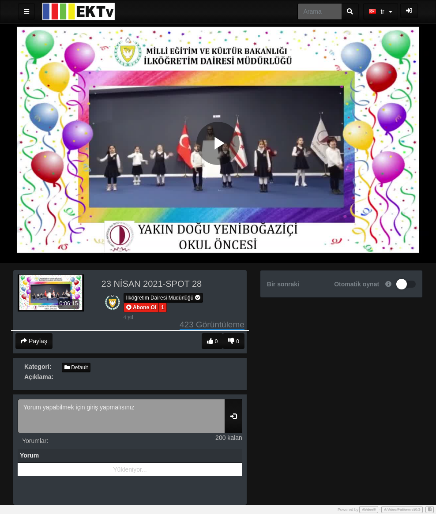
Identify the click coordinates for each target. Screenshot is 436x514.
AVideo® (369, 509)
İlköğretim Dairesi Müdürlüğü (163, 298)
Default (76, 367)
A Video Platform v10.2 (402, 509)
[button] (141, 307)
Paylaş (34, 341)
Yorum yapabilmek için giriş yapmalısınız (121, 416)
